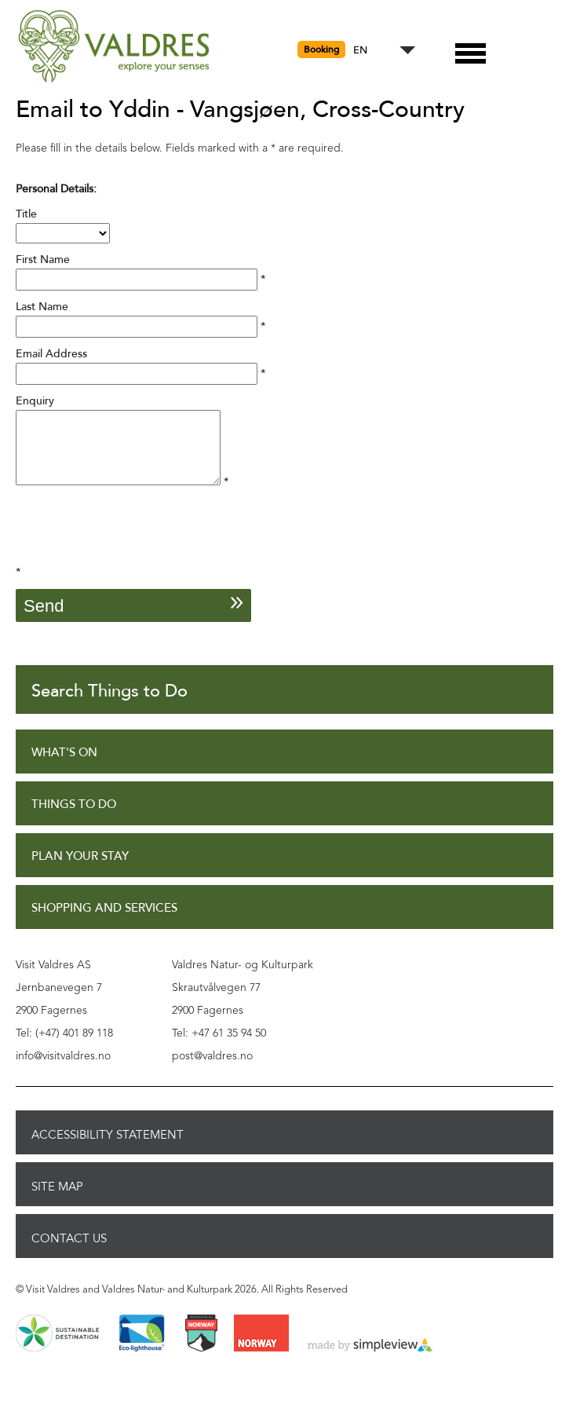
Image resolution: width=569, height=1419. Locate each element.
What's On (64, 767)
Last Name (42, 306)
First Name (43, 259)
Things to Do (73, 819)
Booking (321, 49)
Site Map (57, 1201)
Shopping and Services (104, 922)
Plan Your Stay (80, 870)
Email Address (51, 353)
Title (26, 214)
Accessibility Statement (107, 1149)
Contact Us (69, 1252)
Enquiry (35, 401)
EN (360, 51)
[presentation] (135, 547)
